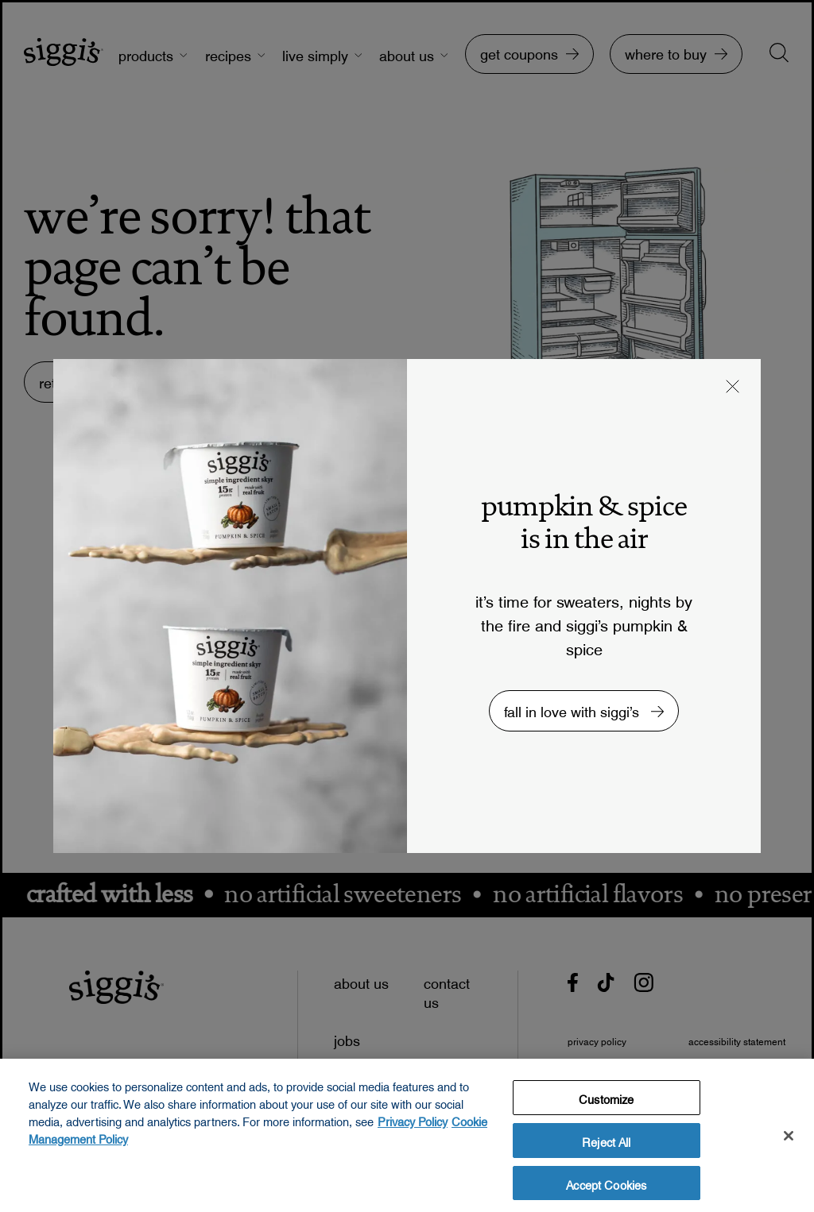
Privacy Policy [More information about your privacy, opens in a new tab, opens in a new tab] (413, 1124)
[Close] (788, 1139)
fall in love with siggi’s (573, 708)
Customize (606, 1101)
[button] (733, 388)
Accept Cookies (606, 1186)
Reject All (606, 1143)
